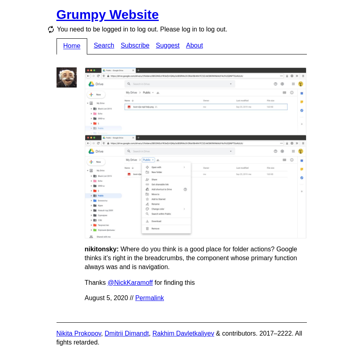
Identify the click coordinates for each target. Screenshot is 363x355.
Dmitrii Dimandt (127, 333)
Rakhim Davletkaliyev (183, 333)
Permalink (149, 297)
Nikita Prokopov (79, 333)
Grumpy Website (108, 14)
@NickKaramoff (130, 282)
